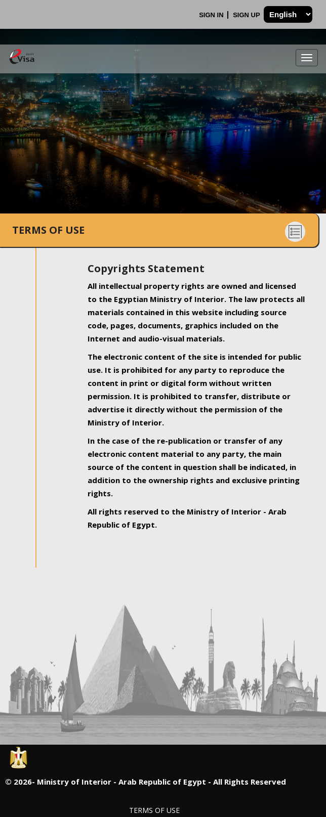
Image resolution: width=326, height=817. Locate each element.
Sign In (212, 15)
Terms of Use (154, 810)
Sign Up (247, 15)
